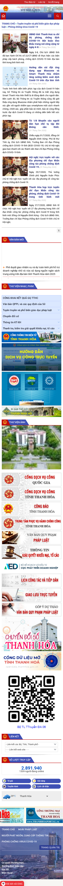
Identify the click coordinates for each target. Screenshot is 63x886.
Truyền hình (12, 786)
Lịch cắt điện (43, 786)
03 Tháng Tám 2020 (38, 84)
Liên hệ (41, 2)
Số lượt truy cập (20, 759)
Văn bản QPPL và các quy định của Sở (24, 304)
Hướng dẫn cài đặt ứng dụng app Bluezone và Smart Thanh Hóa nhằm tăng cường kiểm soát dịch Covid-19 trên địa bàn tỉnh (44, 74)
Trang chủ (8, 23)
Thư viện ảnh (17, 422)
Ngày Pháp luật (27, 829)
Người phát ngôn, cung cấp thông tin (25, 835)
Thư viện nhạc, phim (21, 286)
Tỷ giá (10, 781)
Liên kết (14, 736)
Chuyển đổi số (11, 316)
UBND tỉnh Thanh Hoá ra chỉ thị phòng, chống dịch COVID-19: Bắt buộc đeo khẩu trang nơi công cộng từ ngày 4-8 (44, 40)
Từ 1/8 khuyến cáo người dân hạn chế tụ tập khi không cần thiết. (44, 123)
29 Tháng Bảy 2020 (48, 167)
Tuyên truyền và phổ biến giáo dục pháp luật (27, 310)
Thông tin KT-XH (12, 322)
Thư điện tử (29, 2)
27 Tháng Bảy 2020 (37, 200)
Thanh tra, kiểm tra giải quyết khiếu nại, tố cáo (29, 328)
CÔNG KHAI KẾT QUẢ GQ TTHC (20, 298)
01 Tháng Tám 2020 (38, 130)
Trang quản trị (50, 847)
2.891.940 (31, 768)
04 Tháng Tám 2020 (47, 47)
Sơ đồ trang (53, 2)
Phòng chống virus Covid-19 (23, 27)
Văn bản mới (16, 239)
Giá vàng (41, 781)
